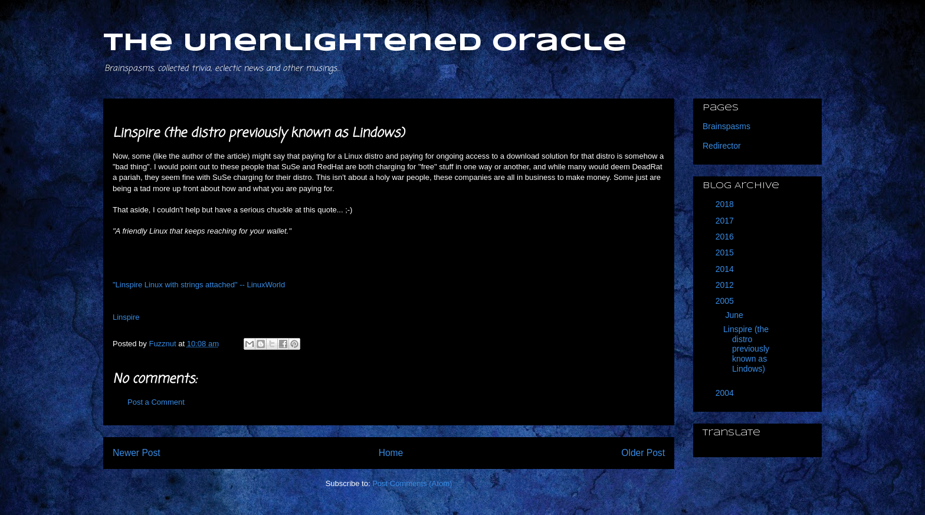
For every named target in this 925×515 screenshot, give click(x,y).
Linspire (126, 317)
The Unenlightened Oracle (365, 43)
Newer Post (136, 453)
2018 (726, 204)
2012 (726, 285)
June (735, 315)
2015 (726, 252)
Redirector (722, 145)
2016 (726, 236)
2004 (726, 393)
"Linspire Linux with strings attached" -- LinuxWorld (199, 284)
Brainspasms (726, 126)
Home (391, 453)
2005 (726, 301)
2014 (726, 269)
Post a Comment (156, 402)
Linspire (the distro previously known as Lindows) (746, 348)
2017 (726, 220)
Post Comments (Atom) (412, 483)
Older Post (643, 453)
